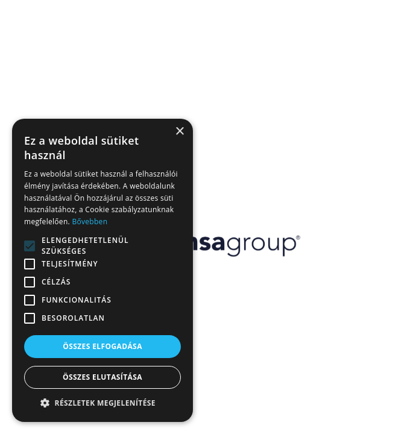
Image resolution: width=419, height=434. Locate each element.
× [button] (179, 131)
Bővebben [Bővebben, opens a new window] (89, 221)
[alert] (102, 270)
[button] (102, 403)
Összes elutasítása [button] (102, 377)
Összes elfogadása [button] (102, 346)
